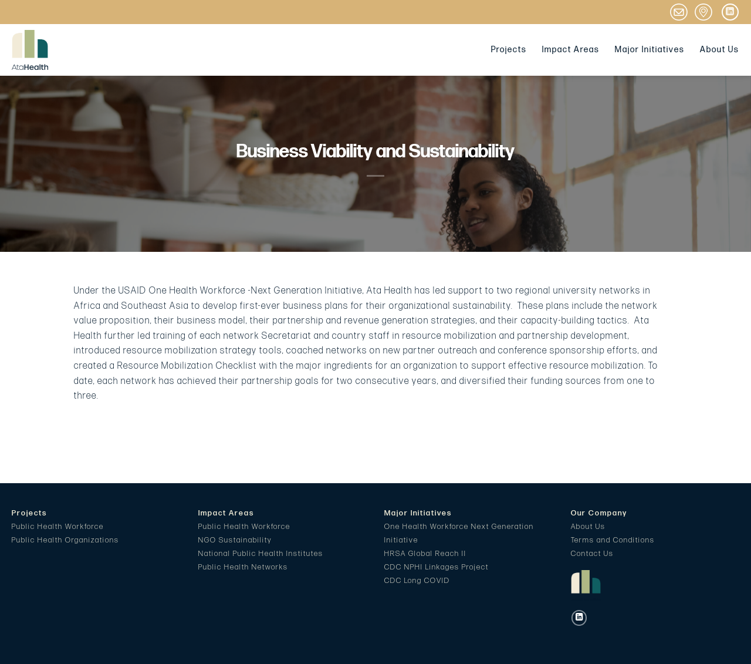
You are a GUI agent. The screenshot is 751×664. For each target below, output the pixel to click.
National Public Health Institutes (260, 553)
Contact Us (592, 553)
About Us (719, 50)
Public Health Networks (243, 567)
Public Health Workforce (58, 526)
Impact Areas (571, 50)
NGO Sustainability (235, 540)
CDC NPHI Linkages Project (436, 567)
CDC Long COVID (417, 580)
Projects (509, 50)
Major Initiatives (650, 50)
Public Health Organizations (65, 540)
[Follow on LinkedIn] (730, 12)
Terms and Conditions (613, 540)
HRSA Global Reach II (425, 553)
